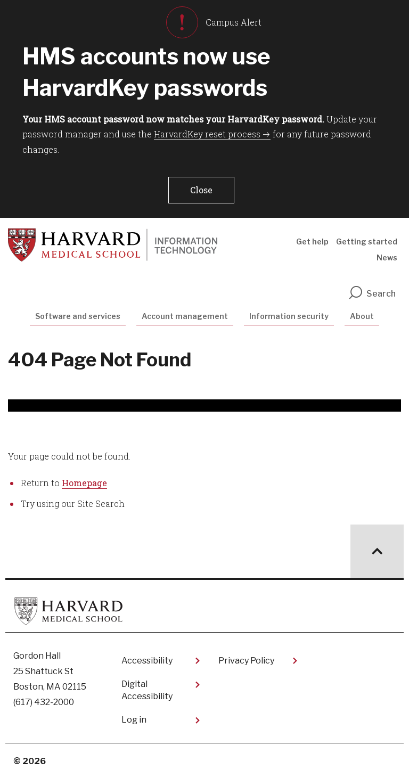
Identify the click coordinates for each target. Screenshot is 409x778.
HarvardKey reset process (207, 134)
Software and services (77, 316)
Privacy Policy (246, 661)
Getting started (366, 241)
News (387, 257)
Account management (185, 316)
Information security (289, 316)
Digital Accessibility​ (147, 690)
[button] (201, 190)
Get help (312, 241)
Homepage (84, 482)
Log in (133, 720)
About (362, 316)
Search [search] (372, 294)
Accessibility (147, 661)
